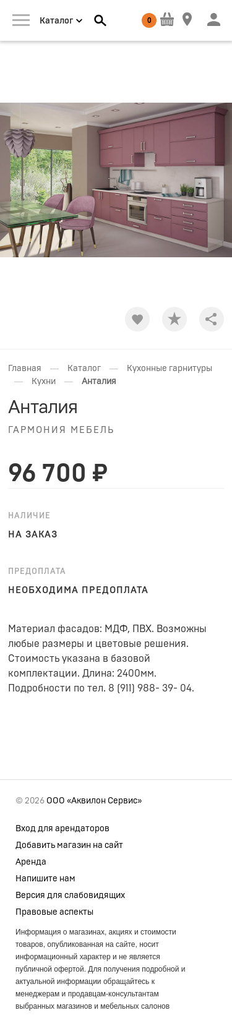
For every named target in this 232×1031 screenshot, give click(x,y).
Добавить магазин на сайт (69, 845)
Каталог (84, 368)
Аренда (30, 862)
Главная (24, 368)
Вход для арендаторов (62, 828)
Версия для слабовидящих (70, 895)
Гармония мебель (61, 430)
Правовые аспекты (54, 912)
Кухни (44, 381)
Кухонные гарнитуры (169, 368)
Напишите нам (45, 879)
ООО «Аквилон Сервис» (94, 801)
